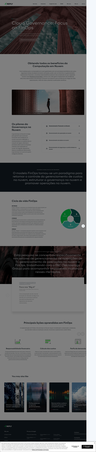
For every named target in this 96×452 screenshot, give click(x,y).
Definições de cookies (75, 447)
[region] (48, 447)
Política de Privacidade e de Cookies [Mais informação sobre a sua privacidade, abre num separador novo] (40, 449)
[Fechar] (94, 443)
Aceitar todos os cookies (87, 447)
